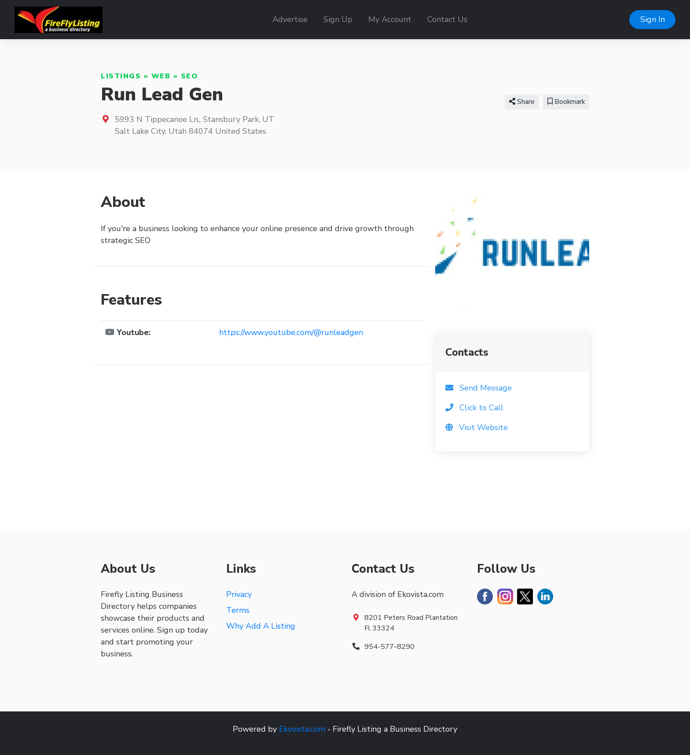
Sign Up (337, 19)
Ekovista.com (302, 729)
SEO (189, 76)
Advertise (290, 19)
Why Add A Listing (260, 626)
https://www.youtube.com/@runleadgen (291, 332)
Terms (238, 610)
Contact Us (447, 19)
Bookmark (566, 102)
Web (161, 76)
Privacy (239, 594)
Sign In (652, 19)
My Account (389, 19)
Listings (121, 76)
